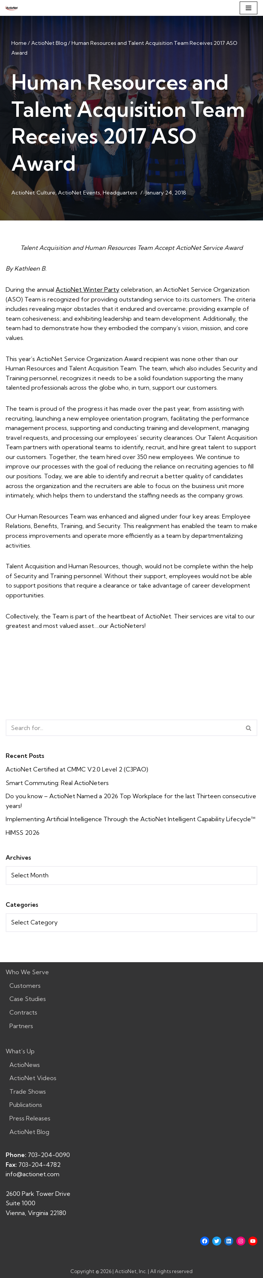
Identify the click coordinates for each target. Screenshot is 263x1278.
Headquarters (120, 192)
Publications (25, 1104)
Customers (25, 985)
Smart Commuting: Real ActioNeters (57, 783)
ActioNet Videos (32, 1078)
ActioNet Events (79, 192)
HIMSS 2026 (23, 832)
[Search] (123, 727)
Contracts (23, 1012)
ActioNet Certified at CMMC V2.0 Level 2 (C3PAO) (77, 769)
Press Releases (29, 1118)
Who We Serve (27, 972)
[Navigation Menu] (248, 8)
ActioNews (24, 1064)
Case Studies (27, 999)
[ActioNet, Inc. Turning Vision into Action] (12, 8)
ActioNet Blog (49, 43)
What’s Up (20, 1051)
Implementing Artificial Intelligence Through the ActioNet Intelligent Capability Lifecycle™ (130, 819)
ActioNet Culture (33, 192)
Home (19, 43)
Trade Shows (27, 1091)
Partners (21, 1026)
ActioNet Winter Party (87, 289)
